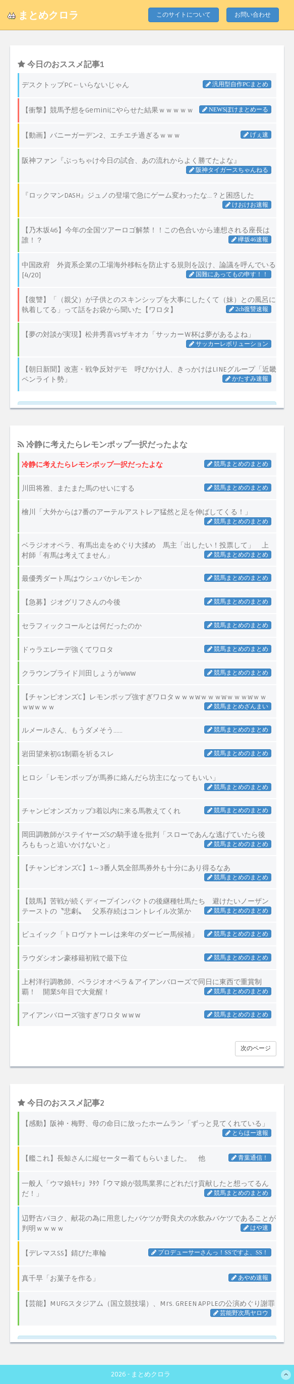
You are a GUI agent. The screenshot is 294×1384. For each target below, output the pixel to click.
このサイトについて (183, 15)
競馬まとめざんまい (240, 706)
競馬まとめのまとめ (240, 464)
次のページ (256, 1048)
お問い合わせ (252, 15)
